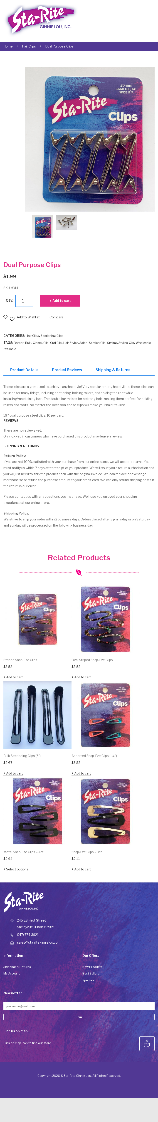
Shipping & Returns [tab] (113, 369)
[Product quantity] (24, 301)
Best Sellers (90, 975)
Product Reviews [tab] (67, 369)
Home (8, 46)
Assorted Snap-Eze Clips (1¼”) (94, 757)
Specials (88, 981)
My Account (11, 975)
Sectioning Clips (52, 335)
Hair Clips (29, 46)
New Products (92, 968)
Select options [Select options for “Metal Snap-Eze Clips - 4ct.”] (17, 870)
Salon (83, 343)
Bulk (28, 343)
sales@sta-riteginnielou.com (39, 944)
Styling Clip (126, 343)
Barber (19, 343)
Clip (46, 343)
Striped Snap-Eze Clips (20, 661)
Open (140, 21)
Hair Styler (70, 343)
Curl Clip (56, 343)
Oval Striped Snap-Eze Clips (92, 661)
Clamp (37, 343)
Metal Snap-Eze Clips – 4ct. (23, 853)
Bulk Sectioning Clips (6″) (22, 757)
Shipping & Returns (17, 968)
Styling (112, 343)
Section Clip (97, 343)
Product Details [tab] (24, 369)
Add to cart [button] (14, 678)
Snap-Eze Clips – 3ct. (87, 853)
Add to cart (61, 300)
